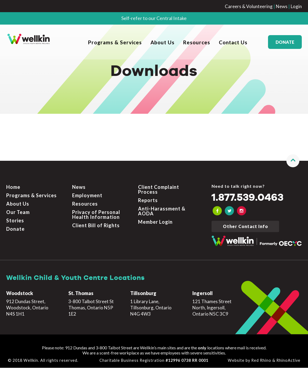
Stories (15, 221)
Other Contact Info (245, 226)
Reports (148, 200)
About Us (162, 42)
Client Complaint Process (158, 189)
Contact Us (233, 42)
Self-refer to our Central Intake (154, 18)
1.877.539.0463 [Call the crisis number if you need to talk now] (250, 197)
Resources (196, 42)
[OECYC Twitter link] (229, 211)
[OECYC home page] (28, 42)
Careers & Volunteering (249, 6)
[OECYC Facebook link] (217, 211)
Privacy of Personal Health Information (96, 214)
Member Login (155, 222)
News (281, 6)
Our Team (18, 212)
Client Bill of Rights (96, 226)
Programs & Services (115, 42)
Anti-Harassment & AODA (161, 211)
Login (296, 6)
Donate (285, 42)
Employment (87, 196)
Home (13, 187)
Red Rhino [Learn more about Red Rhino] (261, 360)
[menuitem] (115, 42)
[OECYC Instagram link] (241, 211)
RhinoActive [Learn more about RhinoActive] (288, 360)
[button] (292, 161)
